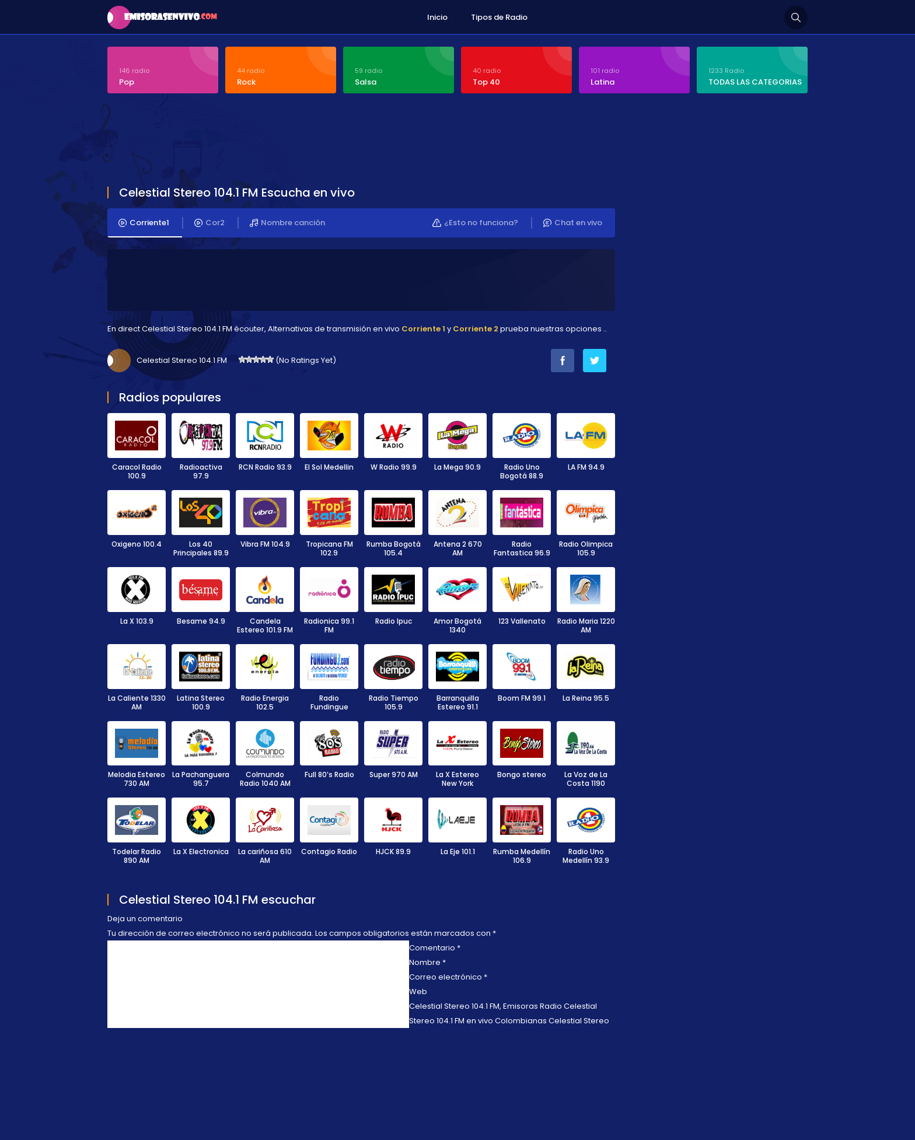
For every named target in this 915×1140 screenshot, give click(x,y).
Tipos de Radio (499, 17)
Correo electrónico (448, 976)
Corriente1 (143, 222)
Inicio (437, 17)
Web (418, 991)
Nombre (427, 962)
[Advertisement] (390, 141)
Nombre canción (287, 222)
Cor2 (209, 222)
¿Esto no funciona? (475, 222)
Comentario (434, 947)
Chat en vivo (572, 222)
